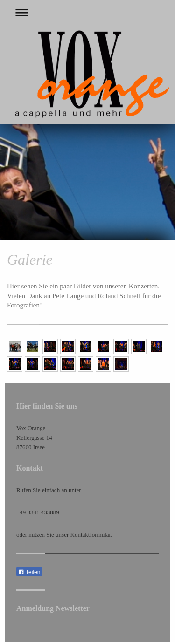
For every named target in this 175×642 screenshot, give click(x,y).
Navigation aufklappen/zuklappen (87, 12)
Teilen (29, 572)
